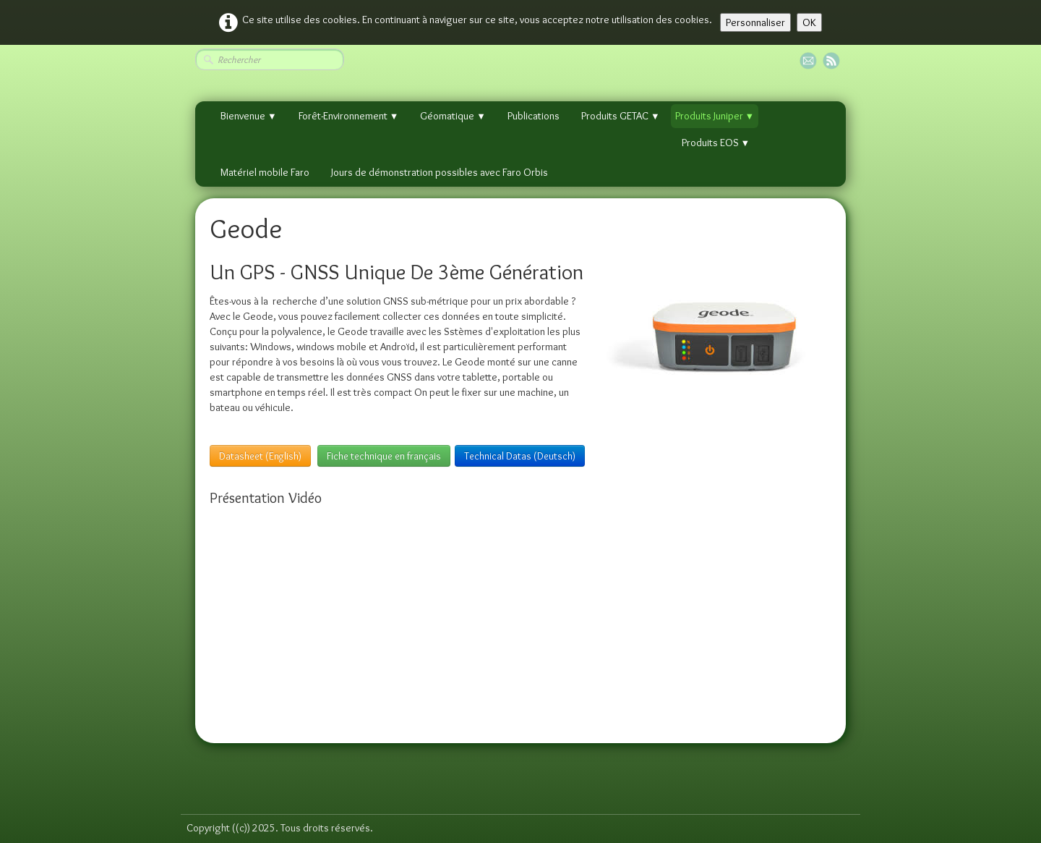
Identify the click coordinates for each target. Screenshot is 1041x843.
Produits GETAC (620, 115)
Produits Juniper (715, 115)
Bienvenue (248, 115)
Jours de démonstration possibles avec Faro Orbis (439, 172)
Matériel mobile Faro (264, 172)
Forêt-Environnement (349, 115)
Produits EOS (716, 142)
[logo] (191, 780)
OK (809, 22)
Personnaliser (755, 22)
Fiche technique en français (384, 455)
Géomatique (453, 115)
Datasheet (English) (260, 455)
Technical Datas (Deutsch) (519, 455)
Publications (533, 115)
